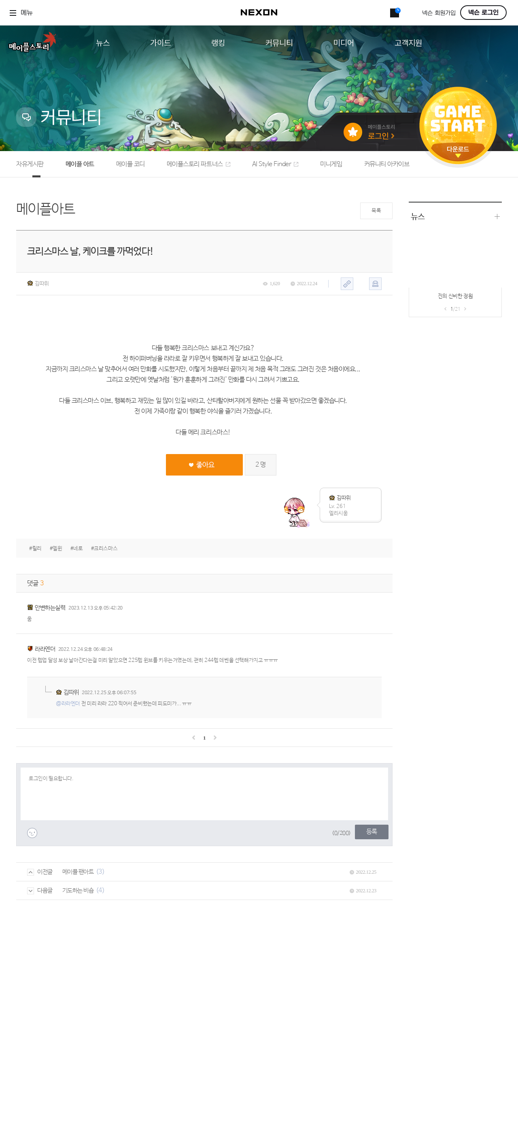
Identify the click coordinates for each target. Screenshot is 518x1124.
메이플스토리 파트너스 (198, 164)
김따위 (38, 283)
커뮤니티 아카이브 (387, 164)
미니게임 (331, 164)
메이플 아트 (80, 164)
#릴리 (35, 549)
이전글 (40, 871)
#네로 (76, 549)
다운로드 (458, 152)
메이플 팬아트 (78, 871)
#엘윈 (56, 549)
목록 (376, 211)
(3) (100, 872)
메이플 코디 (130, 164)
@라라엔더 (68, 704)
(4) (100, 890)
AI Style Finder (275, 164)
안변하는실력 (50, 607)
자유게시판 (30, 164)
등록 (371, 832)
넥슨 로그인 (483, 12)
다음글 (40, 890)
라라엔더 (45, 649)
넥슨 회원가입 (439, 13)
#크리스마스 (104, 549)
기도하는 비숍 (78, 890)
